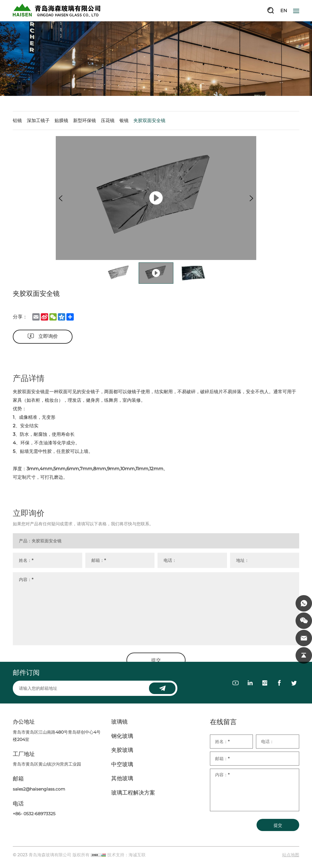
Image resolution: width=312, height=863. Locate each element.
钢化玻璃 (122, 736)
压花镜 (108, 120)
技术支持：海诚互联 (126, 855)
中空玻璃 (122, 764)
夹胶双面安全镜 (149, 120)
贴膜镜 (61, 120)
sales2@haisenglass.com (39, 789)
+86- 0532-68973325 (34, 813)
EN (283, 10)
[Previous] (61, 198)
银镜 (124, 120)
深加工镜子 (38, 120)
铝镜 (17, 120)
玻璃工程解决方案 (133, 793)
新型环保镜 (84, 120)
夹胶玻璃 (122, 750)
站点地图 (290, 855)
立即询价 (48, 336)
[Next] (251, 198)
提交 (278, 825)
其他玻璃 (122, 778)
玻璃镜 (119, 722)
